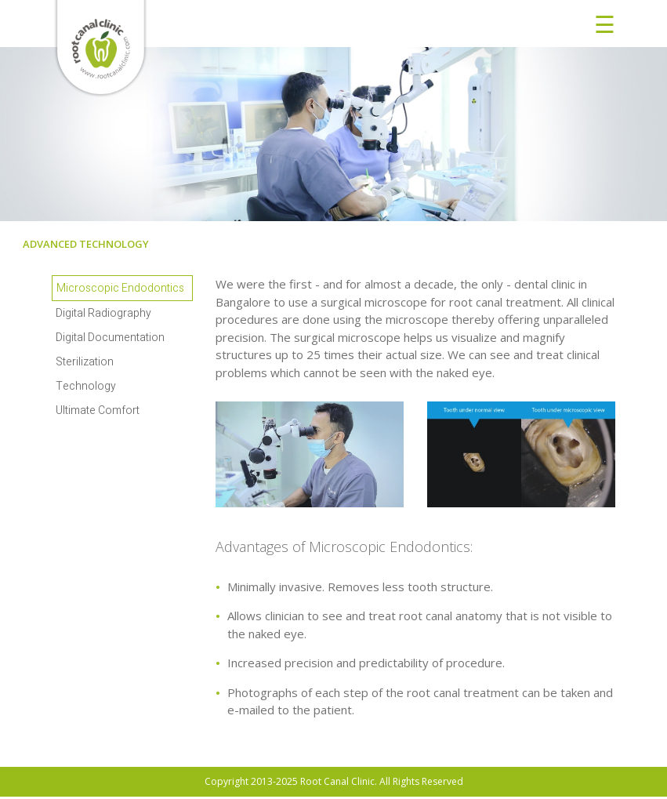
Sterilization (85, 362)
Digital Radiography (103, 313)
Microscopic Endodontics (120, 288)
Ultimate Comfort (98, 410)
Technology (86, 386)
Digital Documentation (110, 337)
